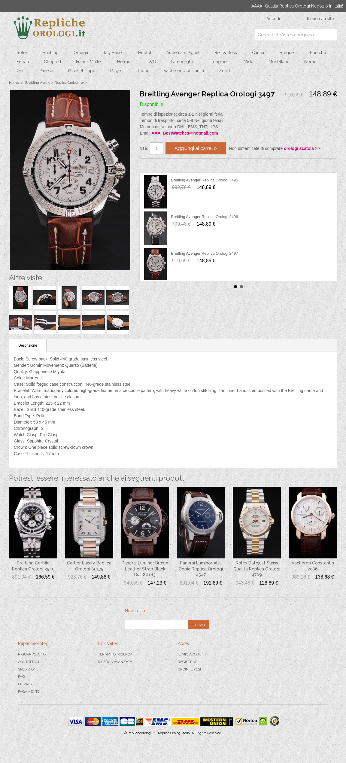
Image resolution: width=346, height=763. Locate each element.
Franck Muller (89, 61)
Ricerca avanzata (115, 662)
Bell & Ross (225, 52)
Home (14, 83)
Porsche (318, 52)
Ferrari (23, 61)
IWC (151, 61)
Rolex (22, 52)
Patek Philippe (81, 70)
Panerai (46, 70)
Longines (220, 61)
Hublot (144, 52)
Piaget (116, 70)
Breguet (287, 52)
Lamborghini (183, 61)
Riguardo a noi (32, 654)
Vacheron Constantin (184, 70)
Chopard (52, 61)
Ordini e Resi (189, 669)
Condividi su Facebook (150, 165)
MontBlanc (279, 61)
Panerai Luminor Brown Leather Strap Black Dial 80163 (145, 569)
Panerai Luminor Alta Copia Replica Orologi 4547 (201, 569)
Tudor (143, 70)
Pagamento (29, 691)
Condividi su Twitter (162, 165)
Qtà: (144, 148)
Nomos (311, 61)
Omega (81, 52)
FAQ (21, 676)
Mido (248, 61)
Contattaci (28, 662)
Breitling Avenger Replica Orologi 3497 (204, 253)
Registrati (188, 662)
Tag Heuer (113, 52)
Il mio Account (192, 654)
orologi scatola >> (302, 148)
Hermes (124, 61)
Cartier (258, 52)
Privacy (25, 684)
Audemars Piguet (182, 52)
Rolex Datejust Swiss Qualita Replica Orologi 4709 (256, 569)
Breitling (51, 52)
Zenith (225, 70)
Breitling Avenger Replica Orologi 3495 (204, 180)
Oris (20, 70)
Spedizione (28, 669)
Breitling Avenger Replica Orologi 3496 (204, 216)
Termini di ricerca (115, 654)
